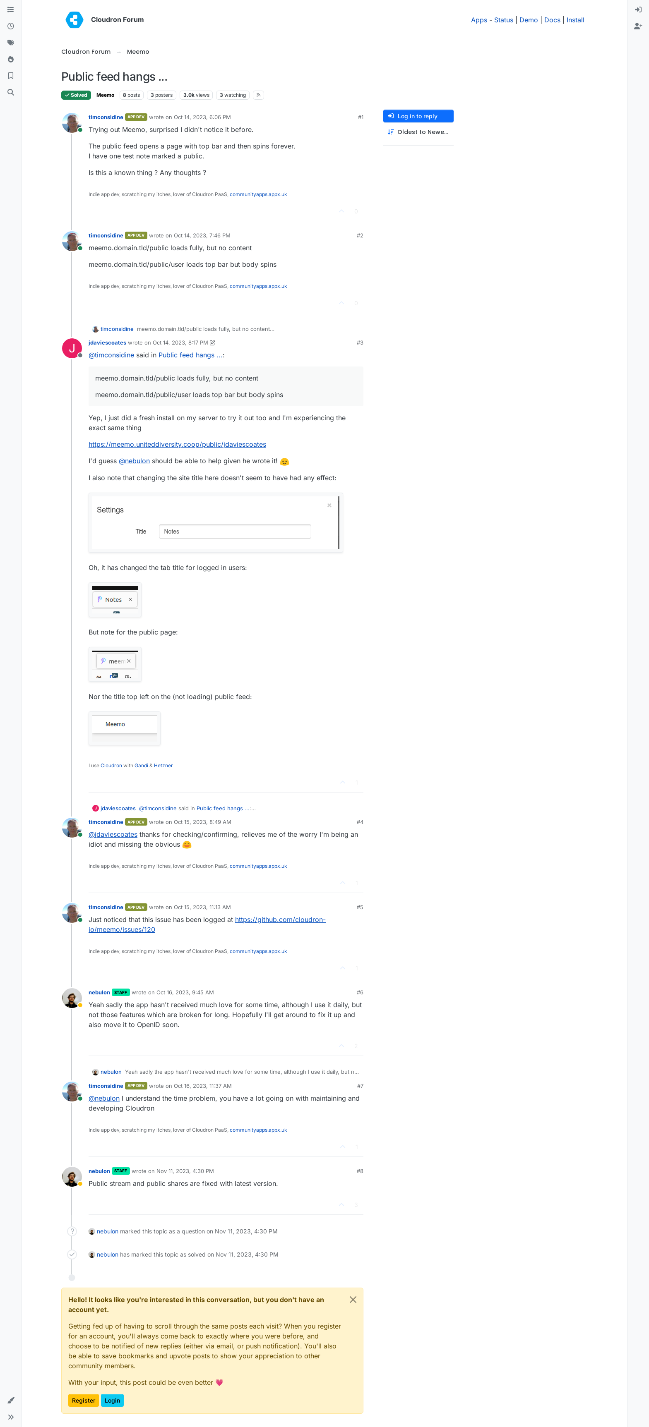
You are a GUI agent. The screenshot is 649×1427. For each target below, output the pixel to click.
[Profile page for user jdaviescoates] (72, 348)
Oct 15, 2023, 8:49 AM (202, 822)
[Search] (10, 92)
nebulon (99, 992)
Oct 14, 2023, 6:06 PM (202, 117)
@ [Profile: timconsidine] (111, 355)
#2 (360, 235)
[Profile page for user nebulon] (72, 998)
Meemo (105, 95)
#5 (360, 907)
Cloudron (111, 765)
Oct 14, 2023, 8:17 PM (180, 342)
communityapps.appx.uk (258, 194)
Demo (528, 20)
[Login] (638, 10)
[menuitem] (638, 10)
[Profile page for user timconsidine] (72, 123)
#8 (360, 1171)
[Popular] (10, 59)
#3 (360, 342)
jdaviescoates (107, 342)
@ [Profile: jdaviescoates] (113, 834)
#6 (360, 992)
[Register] (638, 26)
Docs (552, 20)
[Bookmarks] (10, 76)
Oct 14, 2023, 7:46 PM (202, 235)
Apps (479, 20)
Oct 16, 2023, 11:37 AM (203, 1085)
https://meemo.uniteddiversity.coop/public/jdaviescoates (177, 444)
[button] (10, 1400)
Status (503, 20)
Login (112, 1400)
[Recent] (10, 26)
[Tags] (10, 43)
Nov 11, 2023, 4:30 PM (185, 1171)
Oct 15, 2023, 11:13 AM (202, 907)
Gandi (141, 765)
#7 (360, 1085)
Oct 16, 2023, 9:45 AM (185, 992)
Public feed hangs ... (191, 355)
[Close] (353, 1299)
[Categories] (10, 10)
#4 (360, 822)
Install (575, 20)
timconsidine (106, 117)
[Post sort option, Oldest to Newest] (418, 132)
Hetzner (163, 765)
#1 (360, 117)
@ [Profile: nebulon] (134, 461)
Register (83, 1400)
